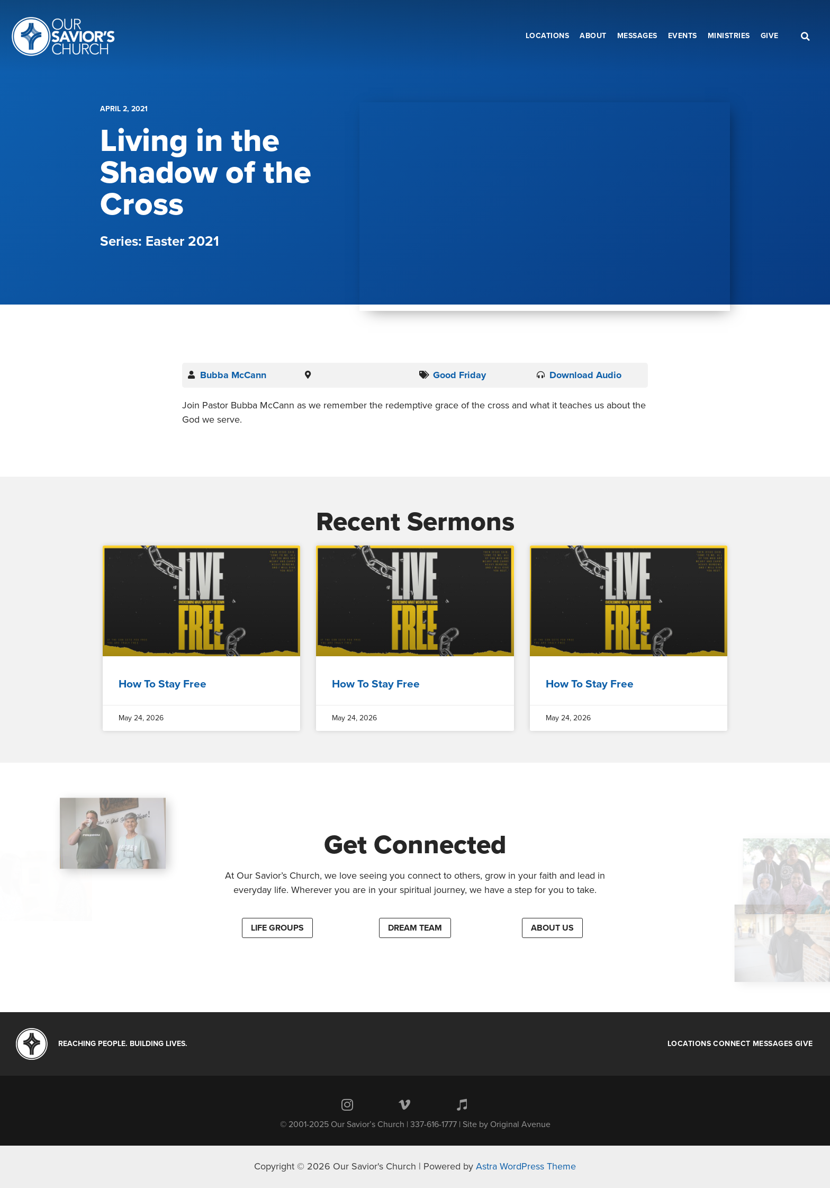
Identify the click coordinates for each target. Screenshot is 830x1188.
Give (804, 1044)
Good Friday (459, 375)
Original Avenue (520, 1124)
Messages (773, 1044)
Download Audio (585, 375)
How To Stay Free (162, 684)
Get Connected (415, 845)
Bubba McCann (233, 375)
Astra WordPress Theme (526, 1166)
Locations (689, 1044)
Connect (732, 1044)
